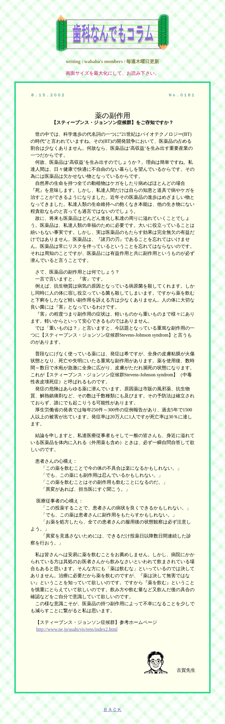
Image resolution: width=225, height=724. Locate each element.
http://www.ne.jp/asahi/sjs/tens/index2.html (77, 629)
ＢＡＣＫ (112, 709)
